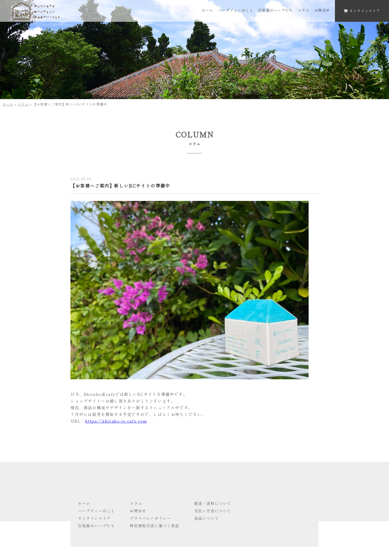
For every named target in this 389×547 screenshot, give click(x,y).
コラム (304, 10)
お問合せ (322, 10)
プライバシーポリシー (150, 518)
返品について (206, 518)
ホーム (207, 10)
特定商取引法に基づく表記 (154, 525)
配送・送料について (212, 503)
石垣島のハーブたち (275, 10)
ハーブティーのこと (235, 10)
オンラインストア (94, 518)
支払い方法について (212, 510)
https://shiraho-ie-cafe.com (116, 421)
